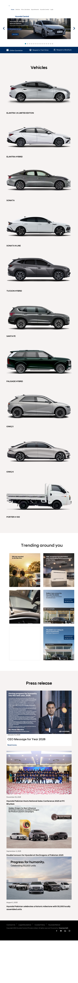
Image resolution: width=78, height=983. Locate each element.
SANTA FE (11, 336)
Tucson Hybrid (14, 291)
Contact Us (11, 925)
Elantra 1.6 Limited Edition (20, 113)
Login (51, 9)
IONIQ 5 (10, 426)
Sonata (11, 200)
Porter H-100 (13, 517)
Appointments (35, 9)
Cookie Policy (40, 925)
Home (12, 9)
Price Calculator (25, 9)
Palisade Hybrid (15, 381)
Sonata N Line (14, 246)
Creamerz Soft (63, 928)
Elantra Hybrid (15, 157)
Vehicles (17, 9)
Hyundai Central (44, 9)
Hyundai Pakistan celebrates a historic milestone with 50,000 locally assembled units (38, 907)
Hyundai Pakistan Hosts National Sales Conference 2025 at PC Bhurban (36, 802)
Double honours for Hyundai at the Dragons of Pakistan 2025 (35, 855)
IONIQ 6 (10, 472)
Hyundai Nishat (54, 925)
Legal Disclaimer (24, 925)
